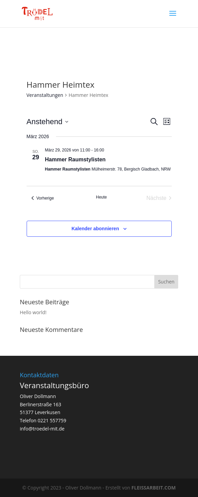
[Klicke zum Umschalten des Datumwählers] (47, 121)
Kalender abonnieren (95, 228)
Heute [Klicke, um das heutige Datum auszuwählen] (101, 197)
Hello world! (33, 312)
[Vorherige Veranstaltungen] (42, 198)
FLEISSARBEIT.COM (153, 487)
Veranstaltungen (45, 95)
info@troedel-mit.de (42, 428)
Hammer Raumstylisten (75, 159)
